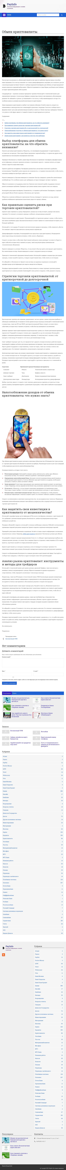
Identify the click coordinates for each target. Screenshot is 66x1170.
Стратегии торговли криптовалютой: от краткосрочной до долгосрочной (26, 128)
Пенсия (33, 870)
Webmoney (33, 775)
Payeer (33, 759)
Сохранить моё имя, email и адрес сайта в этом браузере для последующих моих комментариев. (30, 679)
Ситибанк (33, 914)
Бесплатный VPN (18, 637)
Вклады (33, 800)
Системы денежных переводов (33, 911)
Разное (33, 892)
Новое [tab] (14, 693)
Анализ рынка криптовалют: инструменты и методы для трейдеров (25, 135)
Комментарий (6, 657)
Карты (33, 832)
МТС (33, 854)
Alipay (33, 756)
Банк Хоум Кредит (33, 788)
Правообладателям (7, 1166)
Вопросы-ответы (33, 807)
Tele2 (33, 772)
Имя (3, 671)
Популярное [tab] (7, 693)
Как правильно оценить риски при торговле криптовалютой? (22, 125)
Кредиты (33, 835)
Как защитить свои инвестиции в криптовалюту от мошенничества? (25, 133)
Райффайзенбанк (33, 895)
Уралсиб (33, 927)
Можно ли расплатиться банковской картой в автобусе (20, 699)
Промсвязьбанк (33, 889)
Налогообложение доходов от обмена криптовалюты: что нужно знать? (26, 130)
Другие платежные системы (33, 819)
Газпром (33, 810)
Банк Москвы (33, 782)
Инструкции (33, 826)
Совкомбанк (33, 917)
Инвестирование (33, 823)
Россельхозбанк (33, 905)
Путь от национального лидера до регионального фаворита (50, 744)
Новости (33, 867)
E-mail (36, 671)
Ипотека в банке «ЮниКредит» (47, 714)
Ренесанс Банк (33, 898)
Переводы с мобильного (33, 876)
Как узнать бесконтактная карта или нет (50, 699)
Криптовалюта (33, 838)
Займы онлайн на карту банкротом (19, 738)
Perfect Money (33, 766)
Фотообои (44, 731)
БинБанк (33, 797)
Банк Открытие (33, 785)
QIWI (33, 769)
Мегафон (33, 851)
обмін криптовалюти (29, 534)
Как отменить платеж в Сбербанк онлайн (20, 706)
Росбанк (33, 902)
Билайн (33, 794)
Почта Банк (33, 886)
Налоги (33, 864)
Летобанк (33, 842)
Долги (33, 816)
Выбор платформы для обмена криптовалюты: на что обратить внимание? (27, 123)
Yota (33, 778)
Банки (33, 791)
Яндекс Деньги (33, 933)
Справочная (33, 921)
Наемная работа (33, 861)
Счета (33, 924)
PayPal (33, 763)
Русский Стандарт (33, 908)
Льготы (33, 845)
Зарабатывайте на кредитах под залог (20, 743)
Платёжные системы (33, 879)
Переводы (33, 873)
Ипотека (33, 829)
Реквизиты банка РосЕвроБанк (47, 706)
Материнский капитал (33, 848)
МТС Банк (33, 857)
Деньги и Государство (33, 813)
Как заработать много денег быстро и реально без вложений (22, 714)
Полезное (33, 883)
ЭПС (33, 930)
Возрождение (33, 804)
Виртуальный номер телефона (48, 738)
